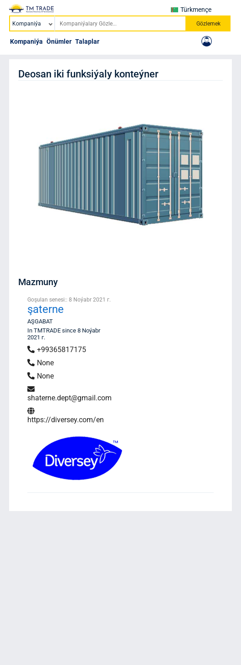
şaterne (45, 309)
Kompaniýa (26, 41)
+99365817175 (56, 349)
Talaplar (87, 41)
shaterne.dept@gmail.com (69, 393)
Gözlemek (208, 23)
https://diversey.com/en (65, 415)
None (40, 362)
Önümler (59, 41)
